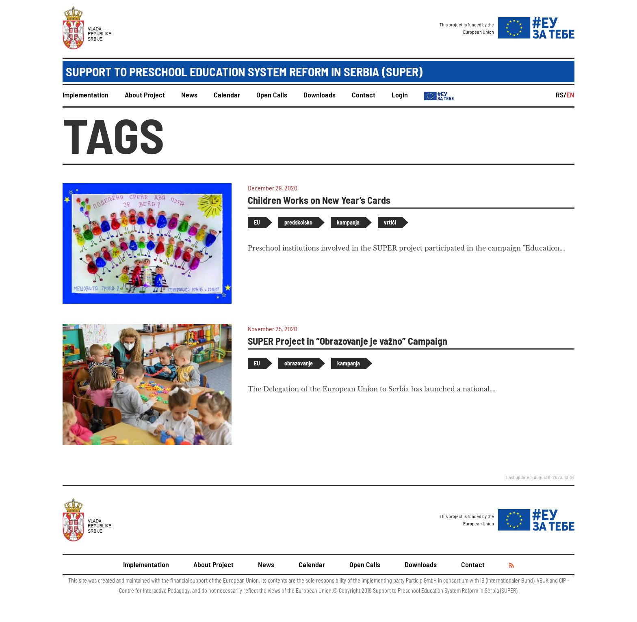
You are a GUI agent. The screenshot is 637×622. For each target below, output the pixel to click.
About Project (145, 94)
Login (400, 94)
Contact (363, 94)
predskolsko (298, 222)
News (189, 94)
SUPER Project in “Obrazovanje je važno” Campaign (347, 341)
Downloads (319, 94)
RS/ (561, 94)
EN (570, 94)
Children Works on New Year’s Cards (319, 200)
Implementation (85, 94)
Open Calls (271, 94)
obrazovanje (298, 363)
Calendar (227, 94)
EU (257, 222)
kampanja (348, 222)
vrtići (390, 222)
